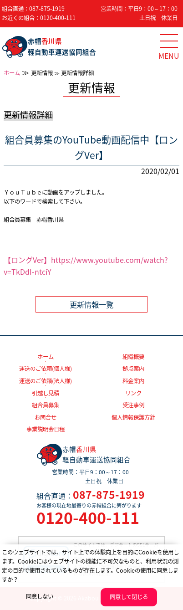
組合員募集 (45, 405)
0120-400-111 (58, 18)
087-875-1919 (47, 9)
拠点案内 (133, 368)
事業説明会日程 (45, 429)
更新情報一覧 (91, 304)
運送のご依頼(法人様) (45, 381)
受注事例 (133, 405)
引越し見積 (45, 393)
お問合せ (45, 417)
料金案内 (133, 381)
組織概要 (133, 357)
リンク (133, 393)
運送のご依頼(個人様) (45, 368)
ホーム (12, 73)
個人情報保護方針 (133, 417)
